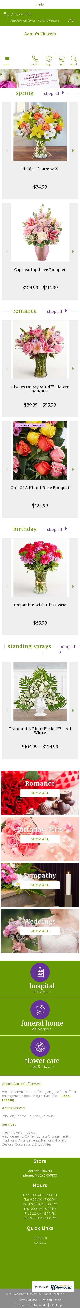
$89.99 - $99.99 (40, 405)
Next (73, 150)
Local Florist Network (31, 1305)
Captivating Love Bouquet (40, 269)
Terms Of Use (28, 1300)
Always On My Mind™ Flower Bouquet (40, 389)
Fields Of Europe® (40, 169)
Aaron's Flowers (40, 33)
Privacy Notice (51, 1300)
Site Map (56, 1305)
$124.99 (40, 506)
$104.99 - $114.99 (40, 288)
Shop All (51, 93)
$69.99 (40, 623)
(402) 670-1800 (21, 14)
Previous (6, 150)
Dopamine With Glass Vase (40, 605)
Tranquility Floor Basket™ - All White (40, 730)
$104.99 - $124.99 (40, 747)
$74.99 (40, 187)
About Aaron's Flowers (21, 1083)
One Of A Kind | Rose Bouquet (40, 487)
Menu (7, 64)
